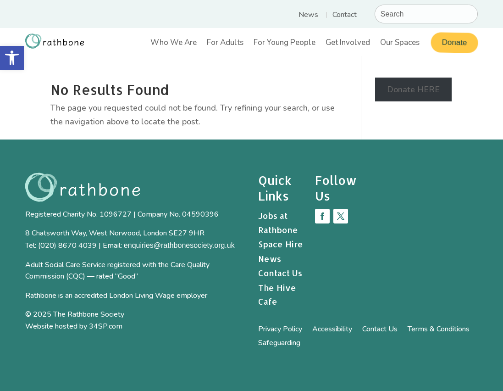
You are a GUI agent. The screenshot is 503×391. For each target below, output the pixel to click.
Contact (344, 15)
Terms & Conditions (439, 330)
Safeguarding (279, 344)
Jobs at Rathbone (278, 222)
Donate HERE (413, 89)
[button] (12, 58)
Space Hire (280, 244)
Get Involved (348, 43)
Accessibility (332, 330)
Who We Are (173, 43)
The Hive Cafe (277, 294)
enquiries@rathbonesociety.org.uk (179, 245)
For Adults (225, 43)
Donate (453, 42)
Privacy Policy (280, 330)
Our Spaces (400, 43)
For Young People (284, 43)
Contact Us (280, 273)
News (308, 15)
